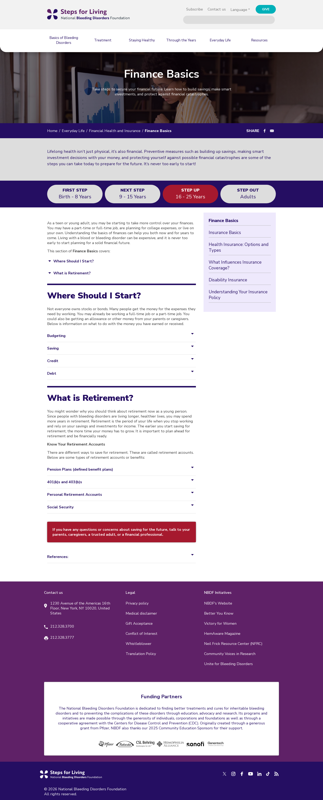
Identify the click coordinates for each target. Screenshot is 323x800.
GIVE (265, 9)
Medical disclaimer (141, 613)
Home (52, 130)
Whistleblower (138, 643)
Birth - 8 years (75, 193)
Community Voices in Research (229, 653)
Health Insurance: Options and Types (238, 247)
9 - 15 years (132, 193)
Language (239, 9)
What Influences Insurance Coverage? (235, 265)
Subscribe (194, 9)
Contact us (217, 9)
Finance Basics (223, 220)
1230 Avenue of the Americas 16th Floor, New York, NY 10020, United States (80, 608)
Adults (248, 193)
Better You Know (218, 613)
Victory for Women (220, 623)
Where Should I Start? (73, 261)
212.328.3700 (62, 626)
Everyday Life (73, 130)
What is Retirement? (72, 273)
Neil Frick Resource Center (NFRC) (233, 643)
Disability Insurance (228, 280)
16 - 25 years (190, 193)
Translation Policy (141, 653)
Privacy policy (137, 603)
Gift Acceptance (139, 623)
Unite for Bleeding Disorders (228, 663)
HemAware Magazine (222, 633)
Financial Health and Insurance (114, 130)
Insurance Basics (225, 232)
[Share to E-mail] (272, 131)
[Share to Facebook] (264, 131)
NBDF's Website (218, 603)
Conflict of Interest (141, 633)
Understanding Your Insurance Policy (238, 295)
